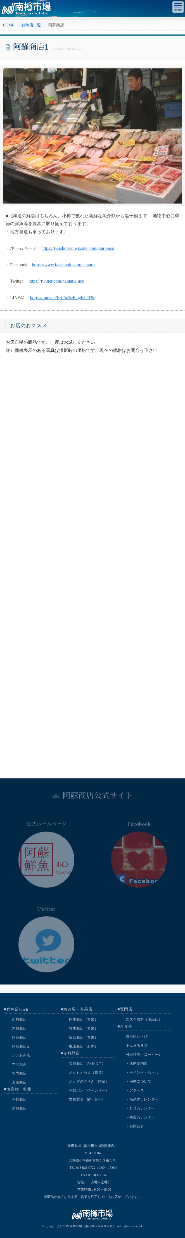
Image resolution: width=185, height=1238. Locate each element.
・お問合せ (135, 1126)
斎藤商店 (19, 1082)
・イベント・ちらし (142, 1072)
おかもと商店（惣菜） (87, 1072)
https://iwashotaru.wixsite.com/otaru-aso (77, 250)
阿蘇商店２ (21, 1046)
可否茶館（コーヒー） (144, 1054)
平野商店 (19, 1099)
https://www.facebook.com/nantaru (63, 266)
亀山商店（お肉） (83, 1046)
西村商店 (19, 1019)
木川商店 (19, 1028)
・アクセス (135, 1090)
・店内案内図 (137, 1063)
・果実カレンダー (140, 1117)
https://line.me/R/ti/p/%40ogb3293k (62, 300)
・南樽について (138, 1081)
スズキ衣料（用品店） (144, 1019)
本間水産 (19, 1064)
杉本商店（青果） (83, 1028)
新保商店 (19, 1108)
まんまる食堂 (137, 1045)
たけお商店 (21, 1055)
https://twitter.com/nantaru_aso (56, 283)
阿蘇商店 (19, 1037)
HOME (8, 26)
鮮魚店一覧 (31, 26)
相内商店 (19, 1073)
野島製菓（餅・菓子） (87, 1099)
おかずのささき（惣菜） (89, 1081)
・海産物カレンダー (142, 1099)
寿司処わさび (137, 1036)
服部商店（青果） (83, 1037)
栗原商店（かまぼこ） (87, 1063)
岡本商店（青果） (83, 1019)
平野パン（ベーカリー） (89, 1090)
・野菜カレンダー (140, 1108)
